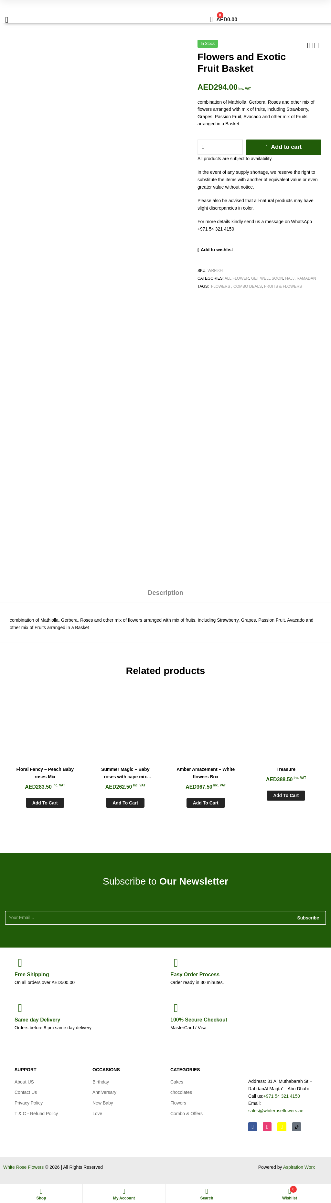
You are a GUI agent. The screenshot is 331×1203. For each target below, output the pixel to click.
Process (194, 974)
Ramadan (306, 278)
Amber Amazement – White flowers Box (205, 773)
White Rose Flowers (23, 1167)
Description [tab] (165, 592)
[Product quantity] (220, 147)
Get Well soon (267, 278)
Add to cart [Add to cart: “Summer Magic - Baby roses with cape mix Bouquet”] (125, 802)
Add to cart (286, 147)
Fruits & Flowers (283, 286)
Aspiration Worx (299, 1167)
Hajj (289, 278)
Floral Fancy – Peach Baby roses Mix (45, 773)
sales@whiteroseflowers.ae (276, 1110)
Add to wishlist (217, 249)
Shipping (32, 974)
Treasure (286, 769)
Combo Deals (247, 286)
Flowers (220, 286)
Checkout (198, 1019)
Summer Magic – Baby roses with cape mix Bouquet (125, 773)
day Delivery (37, 1019)
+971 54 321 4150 (281, 1096)
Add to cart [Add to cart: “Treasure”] (286, 795)
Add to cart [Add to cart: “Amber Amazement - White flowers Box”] (206, 802)
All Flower (237, 278)
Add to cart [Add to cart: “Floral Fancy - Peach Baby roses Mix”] (45, 802)
